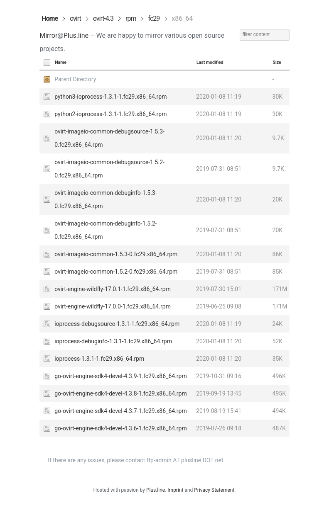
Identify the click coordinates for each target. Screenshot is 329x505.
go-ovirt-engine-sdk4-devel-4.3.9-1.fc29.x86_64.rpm (120, 376)
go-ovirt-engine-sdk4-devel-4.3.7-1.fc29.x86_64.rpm (120, 411)
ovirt (75, 18)
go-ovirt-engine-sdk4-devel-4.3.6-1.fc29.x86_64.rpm (120, 428)
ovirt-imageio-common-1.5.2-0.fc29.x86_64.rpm (115, 271)
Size (277, 62)
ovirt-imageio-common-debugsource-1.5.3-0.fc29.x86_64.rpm (109, 138)
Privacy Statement (214, 490)
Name (60, 62)
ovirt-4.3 (103, 18)
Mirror (48, 35)
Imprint (175, 490)
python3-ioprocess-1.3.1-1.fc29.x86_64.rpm (110, 96)
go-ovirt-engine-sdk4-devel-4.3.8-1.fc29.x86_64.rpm (120, 393)
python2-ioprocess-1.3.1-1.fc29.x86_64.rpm (110, 114)
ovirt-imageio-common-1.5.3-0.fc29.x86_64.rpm (115, 254)
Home (50, 18)
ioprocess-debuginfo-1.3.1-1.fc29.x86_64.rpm (113, 341)
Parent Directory (75, 79)
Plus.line (76, 35)
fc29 (154, 18)
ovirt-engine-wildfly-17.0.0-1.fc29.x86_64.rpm (112, 306)
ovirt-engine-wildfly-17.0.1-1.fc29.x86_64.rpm (112, 289)
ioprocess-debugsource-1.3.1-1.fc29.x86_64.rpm (116, 323)
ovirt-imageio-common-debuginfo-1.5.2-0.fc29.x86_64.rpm (105, 230)
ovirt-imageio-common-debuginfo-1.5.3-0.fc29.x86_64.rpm (105, 199)
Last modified (209, 62)
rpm (130, 18)
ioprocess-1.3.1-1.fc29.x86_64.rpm (99, 358)
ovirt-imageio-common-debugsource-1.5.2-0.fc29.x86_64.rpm (109, 169)
